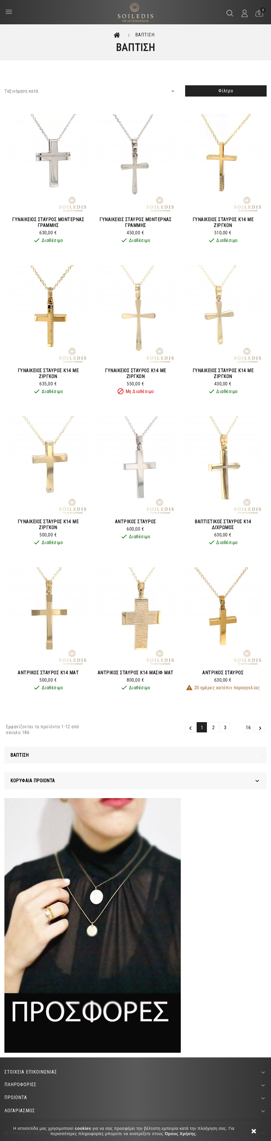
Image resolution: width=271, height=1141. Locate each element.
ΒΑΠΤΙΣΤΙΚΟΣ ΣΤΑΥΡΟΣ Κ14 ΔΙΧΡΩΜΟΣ (223, 524)
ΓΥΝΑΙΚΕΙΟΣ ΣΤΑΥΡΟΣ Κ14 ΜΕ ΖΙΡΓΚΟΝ (223, 222)
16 (248, 727)
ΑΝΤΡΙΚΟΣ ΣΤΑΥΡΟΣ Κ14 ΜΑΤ (48, 673)
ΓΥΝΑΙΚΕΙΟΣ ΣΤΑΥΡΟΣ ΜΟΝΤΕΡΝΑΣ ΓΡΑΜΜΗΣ (48, 222)
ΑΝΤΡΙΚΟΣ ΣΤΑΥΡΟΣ (135, 521)
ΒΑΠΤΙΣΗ (19, 755)
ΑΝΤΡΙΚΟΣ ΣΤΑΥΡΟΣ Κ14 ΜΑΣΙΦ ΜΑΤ (135, 673)
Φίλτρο (225, 91)
